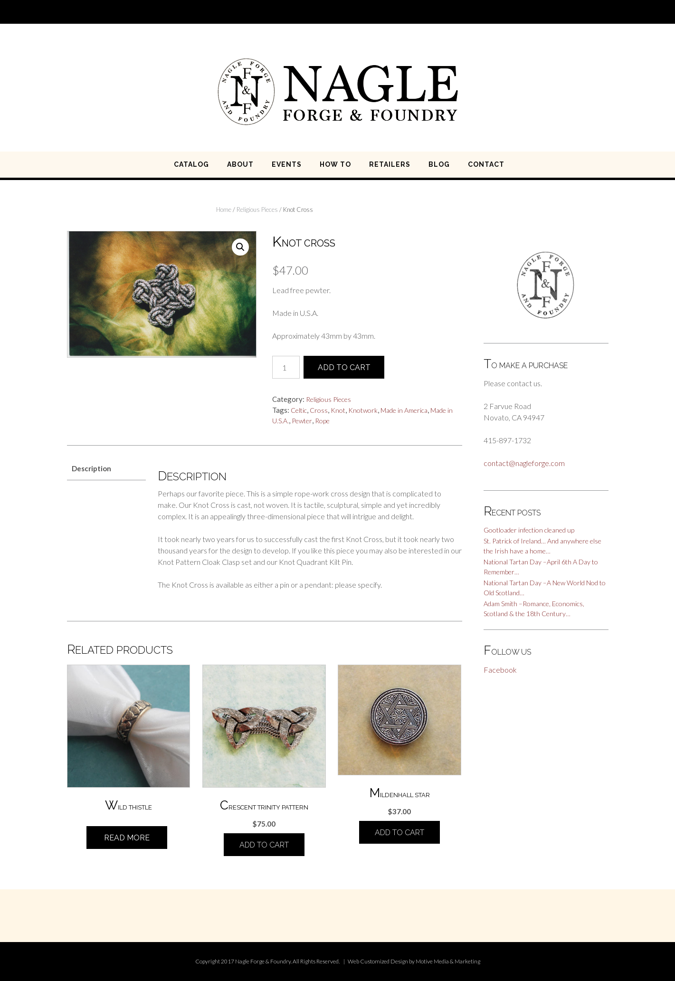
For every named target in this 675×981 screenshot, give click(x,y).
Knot (338, 410)
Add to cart (344, 367)
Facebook (500, 669)
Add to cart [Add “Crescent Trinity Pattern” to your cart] (264, 844)
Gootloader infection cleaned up (529, 530)
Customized (375, 961)
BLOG (439, 164)
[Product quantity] (286, 367)
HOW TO (335, 164)
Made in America (404, 410)
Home (223, 209)
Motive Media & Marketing (448, 961)
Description (91, 468)
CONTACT (486, 164)
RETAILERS (389, 164)
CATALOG (191, 164)
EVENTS (287, 164)
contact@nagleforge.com (524, 462)
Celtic (299, 410)
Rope (322, 421)
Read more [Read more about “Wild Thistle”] (127, 837)
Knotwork (363, 410)
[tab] (106, 469)
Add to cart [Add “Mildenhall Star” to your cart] (399, 832)
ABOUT (240, 164)
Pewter (302, 421)
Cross (319, 410)
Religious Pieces (257, 209)
